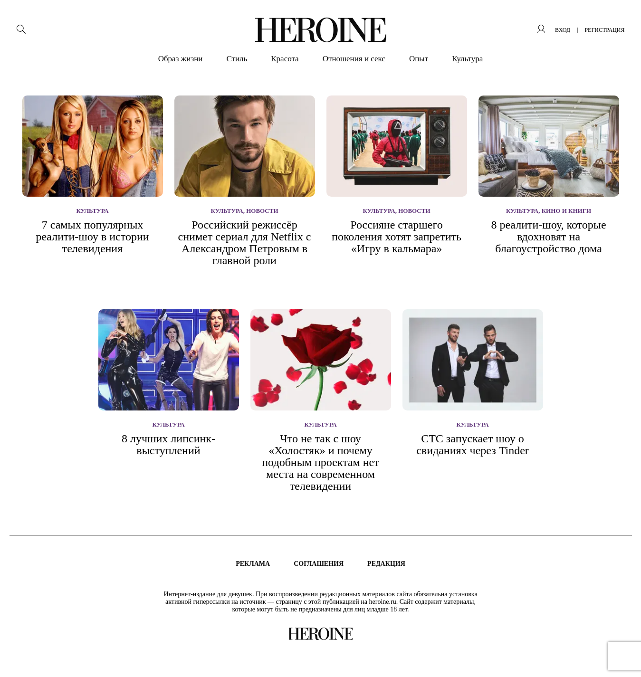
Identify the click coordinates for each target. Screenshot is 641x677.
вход (562, 30)
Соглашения (319, 563)
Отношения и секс (354, 58)
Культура (467, 58)
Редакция (386, 563)
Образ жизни (180, 58)
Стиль (236, 58)
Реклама (253, 563)
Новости (262, 210)
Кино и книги (566, 210)
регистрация (604, 30)
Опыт (418, 58)
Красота (284, 58)
